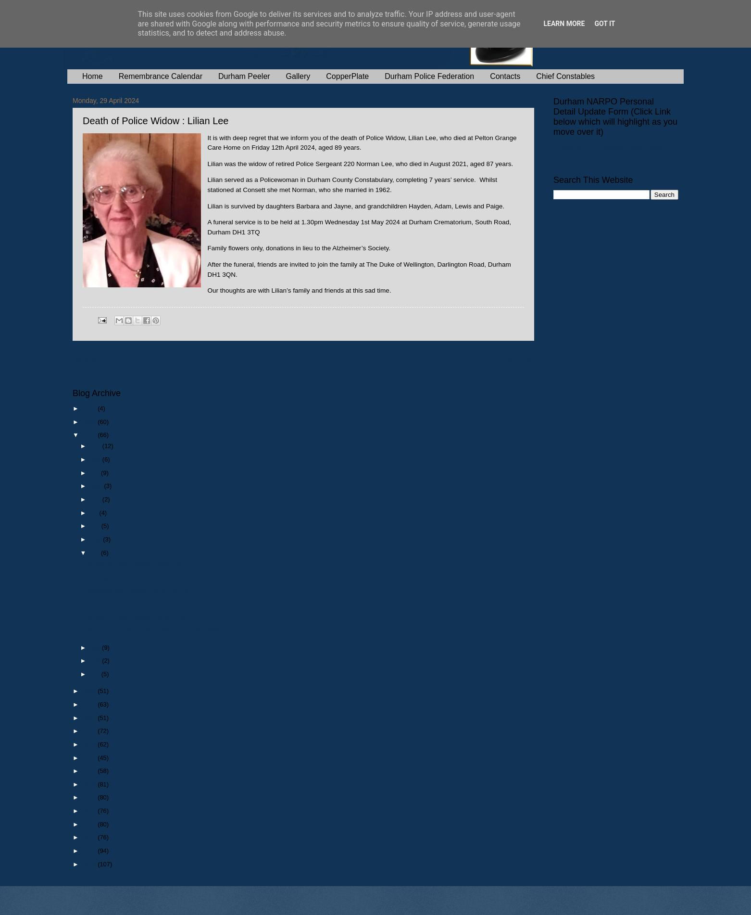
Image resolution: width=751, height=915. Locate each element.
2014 (90, 810)
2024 (90, 434)
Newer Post (95, 358)
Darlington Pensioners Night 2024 (134, 577)
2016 (90, 784)
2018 (90, 757)
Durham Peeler (244, 76)
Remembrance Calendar (160, 76)
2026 (90, 408)
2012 (90, 837)
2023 (90, 691)
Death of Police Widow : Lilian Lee (135, 563)
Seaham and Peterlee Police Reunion (139, 590)
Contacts (505, 76)
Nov (95, 459)
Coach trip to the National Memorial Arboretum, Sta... (160, 603)
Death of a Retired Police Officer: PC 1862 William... (159, 630)
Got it (604, 23)
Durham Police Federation (429, 76)
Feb (95, 660)
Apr (95, 552)
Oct (95, 473)
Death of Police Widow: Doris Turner (138, 617)
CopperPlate (347, 76)
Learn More (564, 23)
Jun (95, 525)
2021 (90, 718)
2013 (90, 824)
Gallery (298, 76)
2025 (90, 421)
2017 (90, 770)
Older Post (513, 358)
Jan (95, 674)
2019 (90, 744)
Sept (96, 486)
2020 (90, 731)
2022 (90, 704)
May (96, 539)
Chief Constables (565, 76)
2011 (90, 850)
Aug (95, 499)
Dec (95, 446)
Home (92, 76)
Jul (94, 512)
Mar (95, 647)
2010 (90, 864)
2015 (90, 797)
